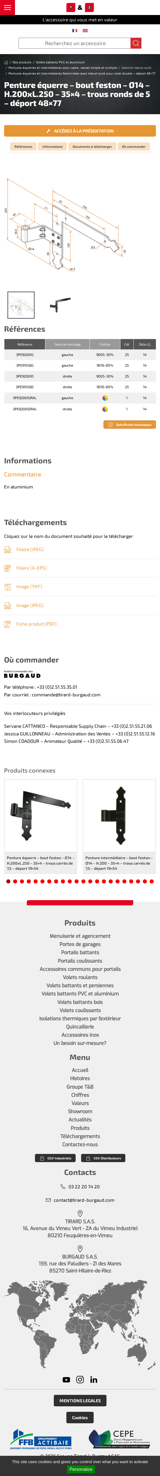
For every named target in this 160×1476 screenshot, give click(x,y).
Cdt (126, 344)
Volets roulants (80, 977)
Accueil (80, 1070)
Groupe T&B (80, 1087)
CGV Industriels (55, 1158)
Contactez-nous (80, 1144)
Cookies (80, 1417)
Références (23, 146)
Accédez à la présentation (80, 130)
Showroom (80, 1111)
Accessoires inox (80, 1035)
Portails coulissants (80, 961)
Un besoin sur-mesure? (80, 1043)
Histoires (80, 1078)
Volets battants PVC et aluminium (80, 994)
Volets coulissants (80, 1010)
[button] (7, 7)
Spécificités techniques (130, 424)
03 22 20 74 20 (80, 1186)
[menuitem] (75, 30)
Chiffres (80, 1095)
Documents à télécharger (92, 146)
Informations (52, 146)
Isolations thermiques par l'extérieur (80, 1018)
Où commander (134, 146)
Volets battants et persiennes (80, 985)
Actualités (80, 1119)
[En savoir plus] (40, 1439)
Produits (80, 1128)
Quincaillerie (80, 1027)
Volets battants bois (80, 1002)
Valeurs (80, 1103)
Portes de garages (80, 944)
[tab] (21, 305)
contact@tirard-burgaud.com (80, 1200)
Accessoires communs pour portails (80, 969)
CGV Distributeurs (103, 1158)
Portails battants (80, 952)
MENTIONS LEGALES (80, 1400)
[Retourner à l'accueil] (80, 7)
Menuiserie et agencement (80, 936)
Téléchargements (80, 1136)
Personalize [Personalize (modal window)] (81, 1469)
